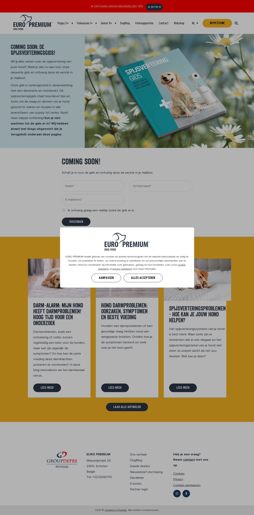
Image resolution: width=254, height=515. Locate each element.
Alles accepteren (143, 278)
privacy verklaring (122, 268)
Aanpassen (106, 278)
